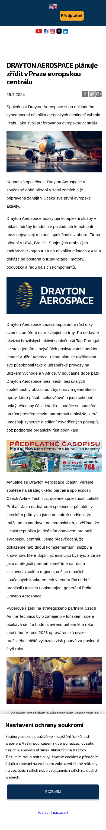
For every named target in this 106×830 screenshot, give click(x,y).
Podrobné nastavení (53, 812)
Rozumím (53, 792)
